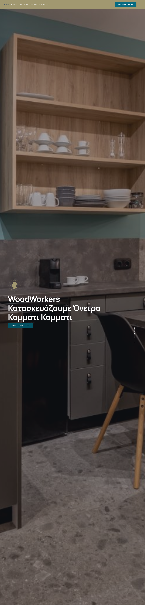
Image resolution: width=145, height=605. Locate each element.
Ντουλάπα (24, 4)
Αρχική (7, 4)
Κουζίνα (14, 4)
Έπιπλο (33, 4)
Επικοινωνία (44, 4)
